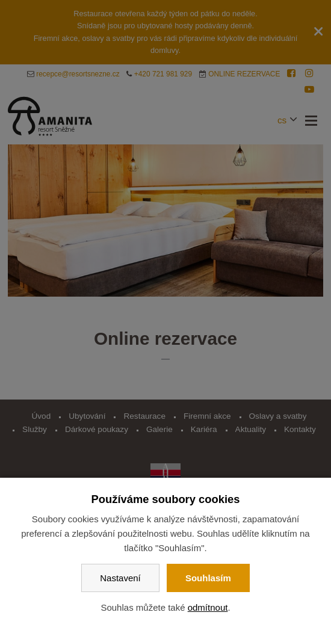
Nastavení (120, 578)
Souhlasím (208, 578)
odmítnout (208, 607)
